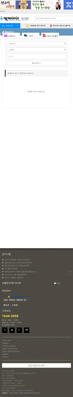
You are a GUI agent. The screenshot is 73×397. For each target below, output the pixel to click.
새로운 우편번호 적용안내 (12, 277)
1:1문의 (31, 35)
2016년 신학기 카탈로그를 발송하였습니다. (36, 271)
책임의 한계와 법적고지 (10, 351)
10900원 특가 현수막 (35, 25)
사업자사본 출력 (50, 35)
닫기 (68, 5)
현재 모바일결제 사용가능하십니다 (16, 259)
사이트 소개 (6, 340)
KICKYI (14, 19)
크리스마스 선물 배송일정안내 (36, 274)
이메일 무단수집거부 (9, 348)
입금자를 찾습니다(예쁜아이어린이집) (17, 262)
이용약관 (5, 343)
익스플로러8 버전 (9, 268)
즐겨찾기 (2, 11)
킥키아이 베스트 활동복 (59, 25)
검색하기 (36, 63)
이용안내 (5, 354)
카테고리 (9, 26)
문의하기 (5, 357)
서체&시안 (12, 35)
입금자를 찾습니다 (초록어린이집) (15, 265)
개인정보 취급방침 (9, 346)
